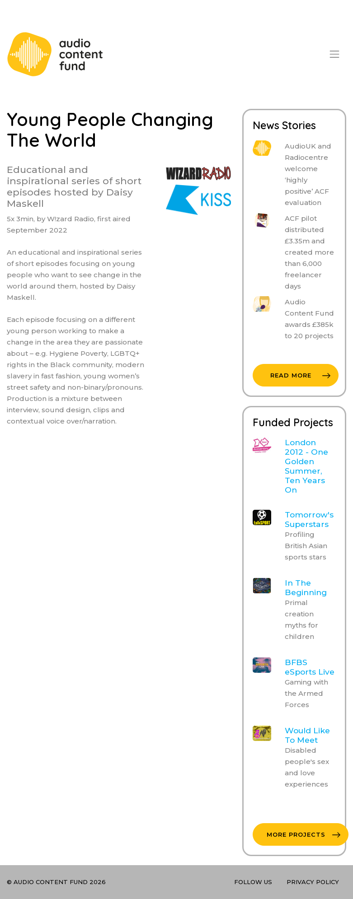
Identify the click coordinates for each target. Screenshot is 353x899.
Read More (300, 375)
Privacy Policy (313, 881)
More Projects (303, 834)
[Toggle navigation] (334, 54)
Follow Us (253, 881)
